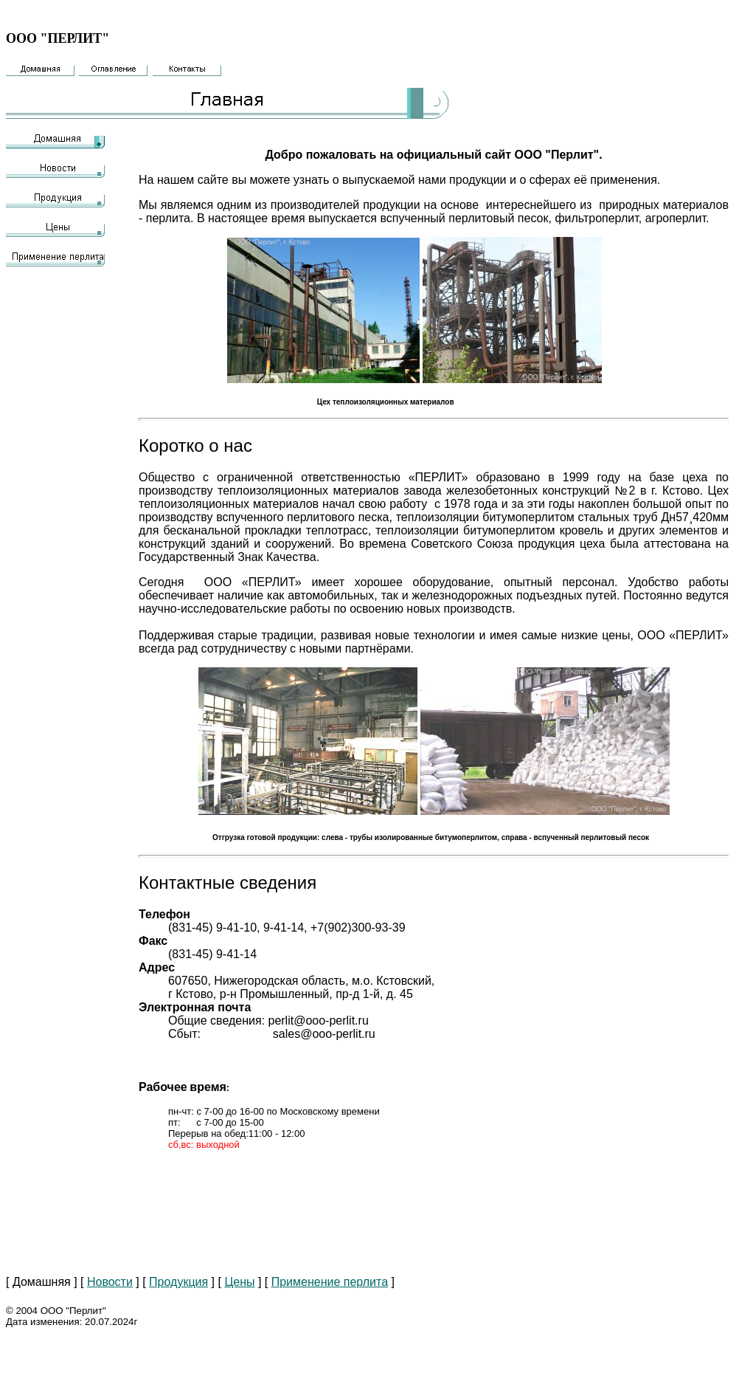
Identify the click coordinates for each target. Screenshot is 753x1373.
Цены (239, 1282)
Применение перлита (329, 1282)
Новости (110, 1282)
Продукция (178, 1282)
